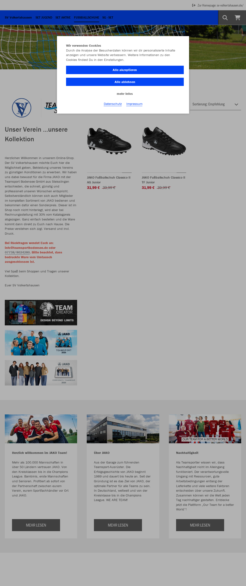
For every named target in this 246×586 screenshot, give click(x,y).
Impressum (134, 104)
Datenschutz (113, 104)
